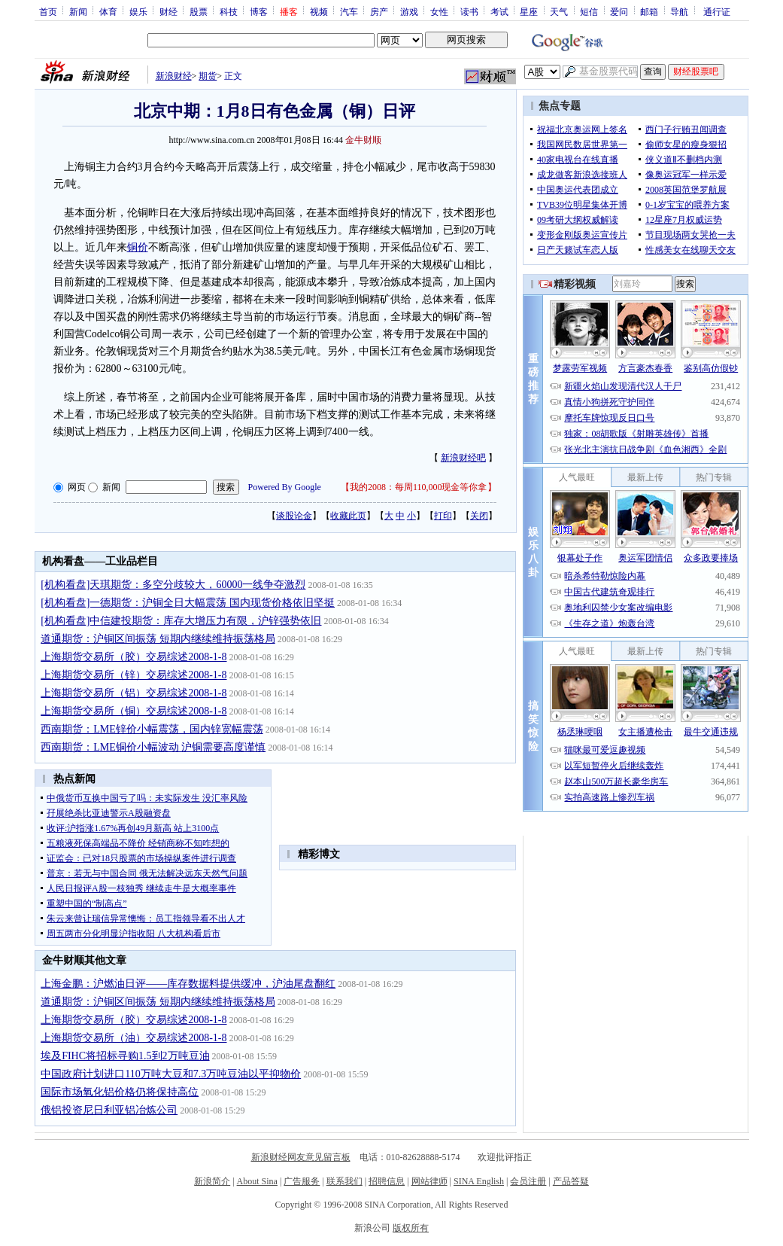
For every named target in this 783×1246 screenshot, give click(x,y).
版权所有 (411, 1228)
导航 (679, 11)
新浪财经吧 (463, 457)
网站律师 (429, 1181)
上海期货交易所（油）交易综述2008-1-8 (133, 1037)
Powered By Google (284, 487)
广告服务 (302, 1181)
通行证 (716, 11)
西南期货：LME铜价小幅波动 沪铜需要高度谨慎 (153, 747)
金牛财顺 (363, 140)
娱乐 (138, 11)
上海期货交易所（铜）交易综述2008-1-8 (133, 711)
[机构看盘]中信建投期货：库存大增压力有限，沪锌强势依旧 (181, 620)
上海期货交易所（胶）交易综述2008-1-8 (133, 657)
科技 (229, 11)
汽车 (349, 11)
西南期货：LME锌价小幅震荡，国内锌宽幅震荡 (152, 729)
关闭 (479, 515)
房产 (379, 11)
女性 (439, 11)
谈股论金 (294, 515)
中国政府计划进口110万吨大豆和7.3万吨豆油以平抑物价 (171, 1074)
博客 (259, 11)
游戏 (409, 11)
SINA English (479, 1181)
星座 (529, 11)
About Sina (257, 1181)
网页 (77, 487)
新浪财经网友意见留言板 (301, 1157)
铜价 (137, 247)
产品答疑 (571, 1181)
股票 (199, 11)
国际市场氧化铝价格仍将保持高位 (120, 1092)
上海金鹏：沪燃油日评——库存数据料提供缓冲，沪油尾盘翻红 (188, 983)
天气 (559, 11)
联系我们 (344, 1181)
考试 (499, 11)
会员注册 (528, 1181)
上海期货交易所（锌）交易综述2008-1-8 (133, 675)
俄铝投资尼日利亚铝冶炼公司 (109, 1110)
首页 (48, 11)
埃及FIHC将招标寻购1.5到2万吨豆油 (125, 1056)
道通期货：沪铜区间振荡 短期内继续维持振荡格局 (158, 638)
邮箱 (649, 11)
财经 (168, 11)
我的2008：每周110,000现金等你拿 (418, 487)
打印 (443, 515)
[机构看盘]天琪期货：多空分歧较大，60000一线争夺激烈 (173, 584)
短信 (589, 11)
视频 (319, 11)
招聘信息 (387, 1181)
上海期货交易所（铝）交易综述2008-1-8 (133, 693)
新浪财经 (174, 76)
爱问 (619, 11)
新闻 (78, 11)
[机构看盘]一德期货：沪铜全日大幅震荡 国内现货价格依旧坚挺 (188, 602)
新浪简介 (212, 1181)
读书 (469, 11)
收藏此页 (348, 515)
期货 (208, 76)
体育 (108, 11)
